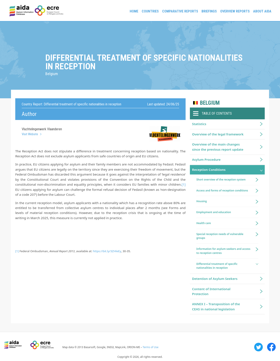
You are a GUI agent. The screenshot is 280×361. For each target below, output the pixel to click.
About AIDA (262, 11)
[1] (184, 184)
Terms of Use (150, 347)
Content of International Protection (211, 291)
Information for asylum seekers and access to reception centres (223, 251)
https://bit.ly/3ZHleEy (107, 251)
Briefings (209, 11)
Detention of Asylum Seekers (214, 278)
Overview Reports (235, 11)
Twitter (258, 347)
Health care (203, 223)
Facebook (271, 347)
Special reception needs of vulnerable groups (219, 236)
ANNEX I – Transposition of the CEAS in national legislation (216, 306)
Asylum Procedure (206, 159)
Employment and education (213, 212)
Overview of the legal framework (217, 134)
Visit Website (30, 134)
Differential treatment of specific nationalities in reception (216, 266)
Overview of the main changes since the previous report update (217, 146)
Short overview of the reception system (221, 179)
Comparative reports (180, 11)
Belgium (210, 103)
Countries (150, 11)
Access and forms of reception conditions (222, 190)
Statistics (199, 124)
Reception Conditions (209, 169)
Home (134, 11)
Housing (201, 201)
